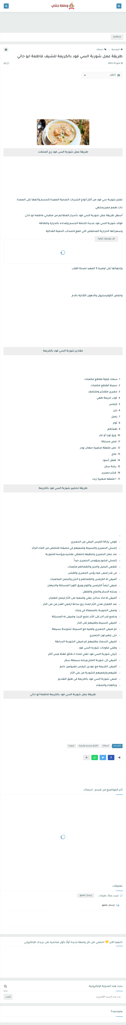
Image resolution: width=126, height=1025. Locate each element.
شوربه (71, 746)
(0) (6, 64)
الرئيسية (117, 50)
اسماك (101, 50)
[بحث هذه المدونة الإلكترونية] (68, 997)
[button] (111, 757)
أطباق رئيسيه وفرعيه (88, 746)
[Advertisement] (63, 21)
